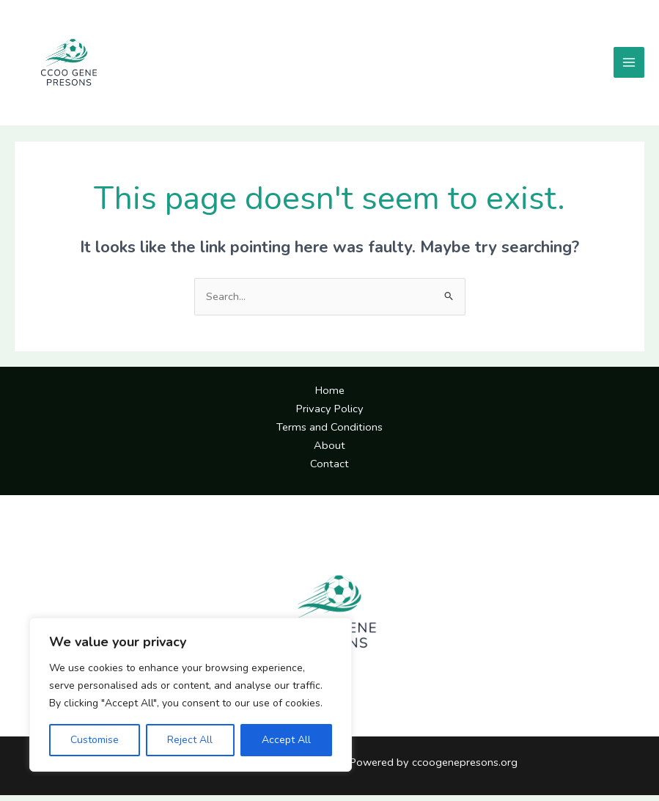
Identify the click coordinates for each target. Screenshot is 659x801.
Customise (94, 740)
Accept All (286, 740)
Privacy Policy (330, 414)
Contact (329, 469)
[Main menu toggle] (629, 66)
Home (330, 396)
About (329, 451)
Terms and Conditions (329, 432)
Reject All (190, 740)
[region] (190, 695)
